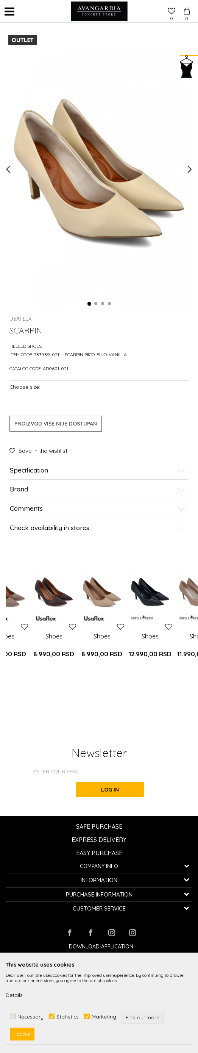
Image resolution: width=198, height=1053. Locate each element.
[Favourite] (171, 12)
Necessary (30, 1016)
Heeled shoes (25, 346)
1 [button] (89, 304)
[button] (24, 11)
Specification (97, 470)
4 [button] (110, 304)
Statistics (67, 1016)
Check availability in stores (97, 528)
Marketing (104, 1016)
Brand (97, 489)
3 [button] (103, 304)
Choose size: (24, 386)
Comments (97, 508)
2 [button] (96, 304)
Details (14, 995)
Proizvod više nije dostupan (55, 423)
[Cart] (186, 4)
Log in (110, 789)
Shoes (53, 636)
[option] (99, 168)
